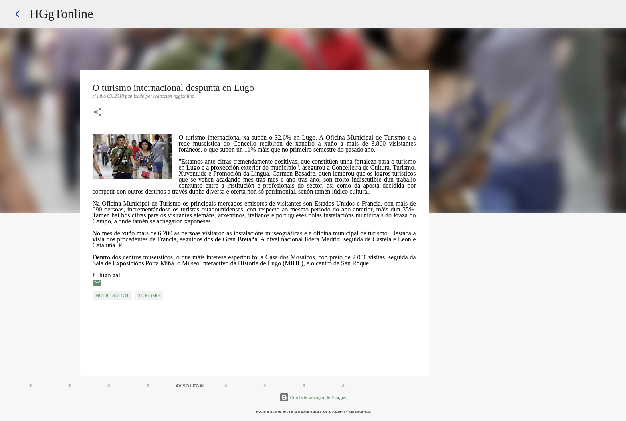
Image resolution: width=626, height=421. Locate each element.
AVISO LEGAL (190, 385)
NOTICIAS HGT (112, 295)
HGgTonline (61, 13)
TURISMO (149, 295)
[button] (97, 112)
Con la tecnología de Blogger (313, 397)
